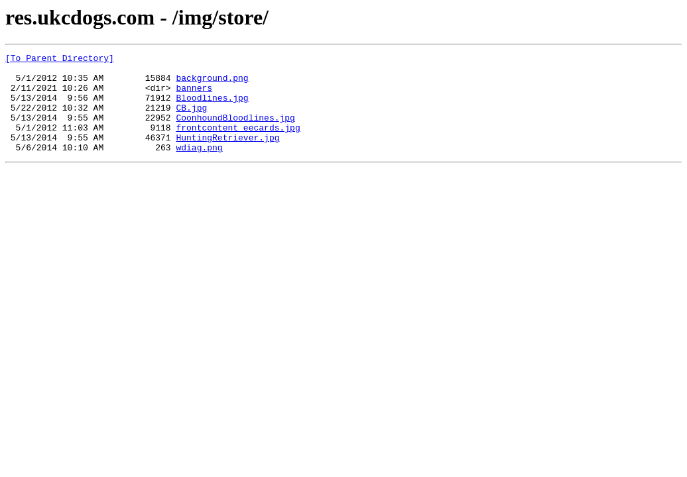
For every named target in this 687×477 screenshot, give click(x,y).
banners (194, 95)
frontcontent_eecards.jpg (238, 143)
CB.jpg (191, 119)
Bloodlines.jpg (212, 107)
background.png (212, 83)
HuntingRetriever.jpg (227, 155)
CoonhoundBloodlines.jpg (235, 131)
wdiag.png (199, 167)
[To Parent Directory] (59, 60)
